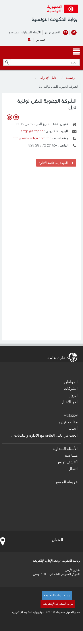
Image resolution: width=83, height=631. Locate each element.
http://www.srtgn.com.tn (31, 138)
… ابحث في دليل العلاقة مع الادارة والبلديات (44, 435)
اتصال (73, 468)
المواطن (71, 382)
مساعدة (14, 32)
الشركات (71, 388)
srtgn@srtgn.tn (32, 131)
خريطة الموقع (67, 482)
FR (65, 32)
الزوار (73, 395)
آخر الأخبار (70, 402)
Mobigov (71, 415)
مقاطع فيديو (68, 422)
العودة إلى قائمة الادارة (56, 163)
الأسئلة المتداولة (31, 32)
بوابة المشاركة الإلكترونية (58, 603)
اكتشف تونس (52, 32)
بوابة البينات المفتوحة (57, 595)
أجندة (73, 428)
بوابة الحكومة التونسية (54, 19)
